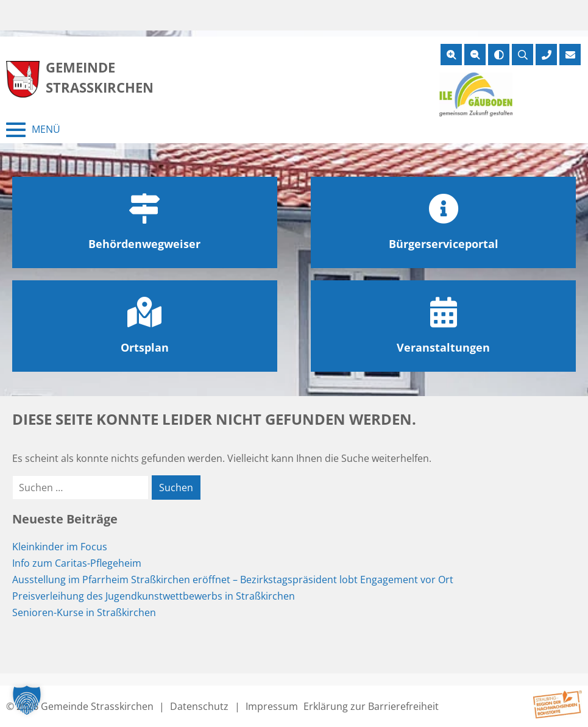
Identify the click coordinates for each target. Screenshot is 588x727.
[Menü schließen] (33, 129)
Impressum (272, 706)
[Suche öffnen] (522, 54)
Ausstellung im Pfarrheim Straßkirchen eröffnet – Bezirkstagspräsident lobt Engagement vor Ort (232, 579)
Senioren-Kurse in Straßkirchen (84, 612)
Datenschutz (199, 706)
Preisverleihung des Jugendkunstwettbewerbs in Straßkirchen (153, 596)
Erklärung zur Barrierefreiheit (371, 706)
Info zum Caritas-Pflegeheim (76, 563)
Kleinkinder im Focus (59, 546)
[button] (27, 700)
